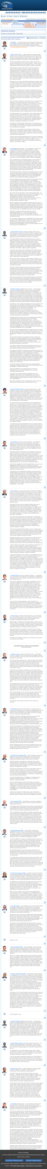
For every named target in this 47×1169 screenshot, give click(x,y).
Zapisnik (43, 37)
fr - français (19, 12)
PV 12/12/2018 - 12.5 (29, 25)
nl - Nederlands (33, 12)
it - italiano (24, 12)
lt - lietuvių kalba (28, 12)
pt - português (36, 12)
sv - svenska (45, 12)
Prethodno (10, 16)
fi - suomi (43, 12)
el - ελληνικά (16, 12)
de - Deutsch (13, 12)
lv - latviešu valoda (26, 12)
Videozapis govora (33, 37)
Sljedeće (15, 16)
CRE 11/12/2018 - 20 (18, 23)
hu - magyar (29, 12)
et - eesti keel (14, 12)
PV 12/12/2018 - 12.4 (29, 23)
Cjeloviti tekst (24, 16)
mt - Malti (31, 12)
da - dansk (11, 12)
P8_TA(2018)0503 (41, 23)
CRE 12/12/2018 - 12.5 (29, 26)
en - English (18, 12)
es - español (8, 12)
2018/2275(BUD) (10, 19)
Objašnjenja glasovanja (29, 27)
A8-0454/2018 (5, 23)
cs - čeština (9, 12)
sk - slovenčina (40, 12)
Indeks (4, 16)
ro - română (38, 12)
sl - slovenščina (41, 12)
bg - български (6, 12)
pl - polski (35, 12)
